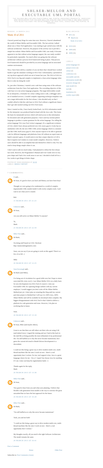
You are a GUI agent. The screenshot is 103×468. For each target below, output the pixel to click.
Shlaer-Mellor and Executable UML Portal (51, 13)
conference (70, 74)
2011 (71, 35)
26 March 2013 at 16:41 (25, 440)
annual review (71, 68)
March (73, 38)
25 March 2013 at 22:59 (25, 228)
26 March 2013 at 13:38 (25, 372)
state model (70, 86)
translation (70, 92)
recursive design (72, 83)
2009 (71, 50)
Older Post (58, 450)
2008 (71, 53)
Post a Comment (13, 446)
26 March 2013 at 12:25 (25, 263)
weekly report (21, 164)
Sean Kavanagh (19, 269)
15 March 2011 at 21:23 (25, 201)
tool (67, 89)
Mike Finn (17, 234)
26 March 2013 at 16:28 (25, 397)
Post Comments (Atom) (25, 455)
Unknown (17, 207)
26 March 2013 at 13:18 (25, 315)
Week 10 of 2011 (76, 41)
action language (71, 65)
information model (72, 80)
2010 (71, 46)
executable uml (71, 77)
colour (68, 71)
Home (31, 450)
